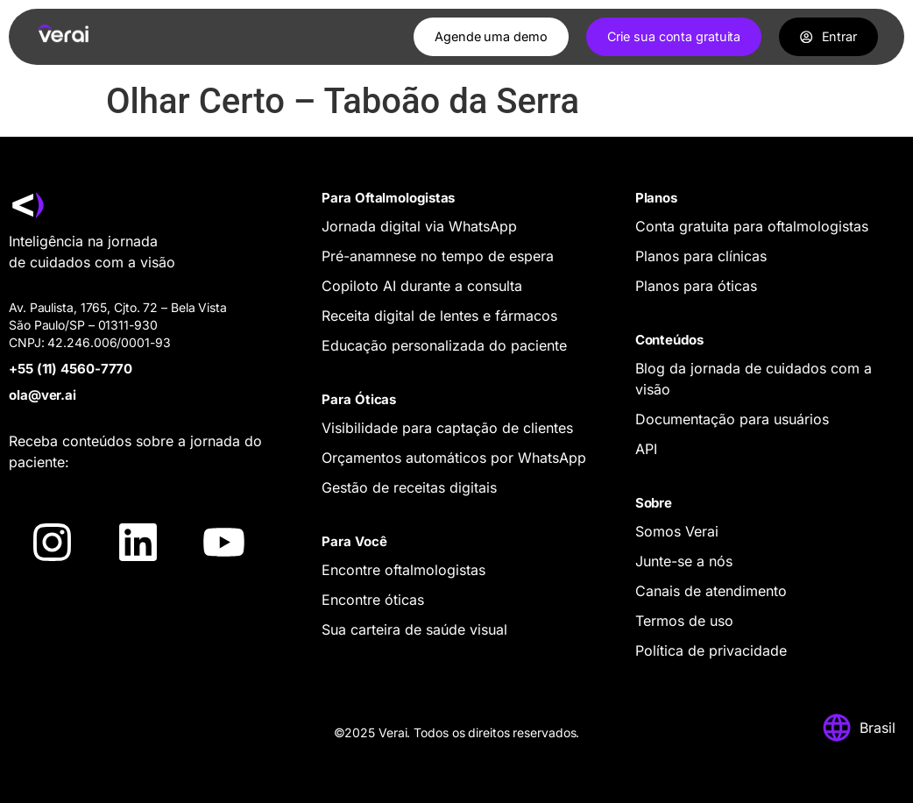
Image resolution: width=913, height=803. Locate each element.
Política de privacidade (711, 650)
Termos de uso (684, 620)
